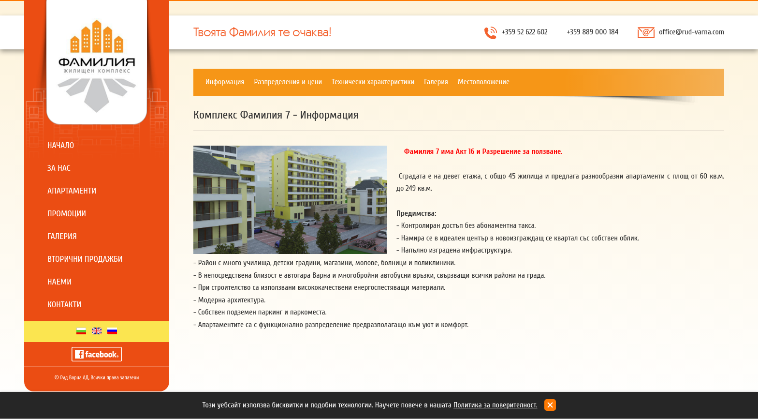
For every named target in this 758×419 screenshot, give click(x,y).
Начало (60, 145)
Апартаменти (71, 191)
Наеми (59, 282)
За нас (59, 168)
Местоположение (484, 81)
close (550, 405)
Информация (225, 81)
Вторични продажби (85, 259)
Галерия (62, 236)
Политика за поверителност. (495, 405)
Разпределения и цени (288, 81)
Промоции (66, 214)
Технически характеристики (373, 81)
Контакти (64, 304)
